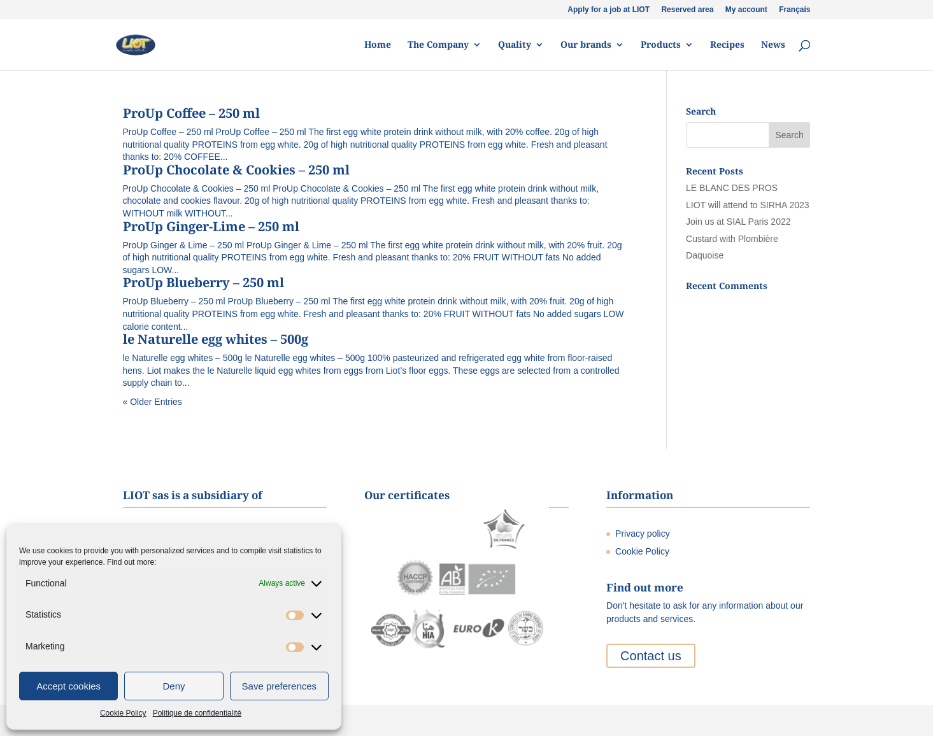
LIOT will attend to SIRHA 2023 (747, 205)
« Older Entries (152, 402)
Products (661, 45)
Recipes (727, 45)
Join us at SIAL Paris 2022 (738, 221)
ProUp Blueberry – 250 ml (203, 282)
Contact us (650, 656)
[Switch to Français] (794, 12)
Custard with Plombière (732, 239)
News (773, 45)
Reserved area (687, 10)
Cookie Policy (123, 713)
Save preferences (279, 686)
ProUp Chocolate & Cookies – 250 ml (236, 169)
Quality (514, 45)
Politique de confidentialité (197, 713)
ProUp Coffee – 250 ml (191, 113)
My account (746, 10)
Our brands (585, 45)
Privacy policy (642, 533)
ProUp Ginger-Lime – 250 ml (211, 226)
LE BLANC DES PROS (732, 188)
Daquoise (704, 255)
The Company (438, 45)
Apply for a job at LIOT (608, 10)
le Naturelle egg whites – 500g (215, 339)
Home (377, 45)
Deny (173, 686)
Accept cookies (68, 686)
